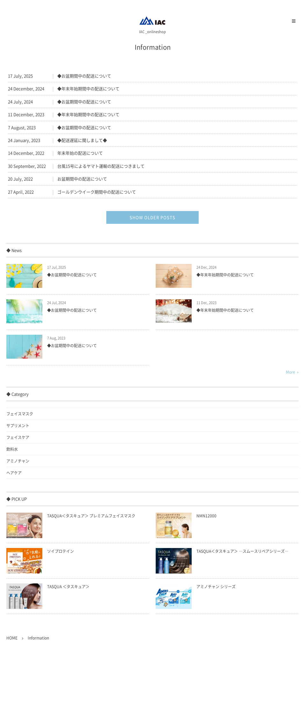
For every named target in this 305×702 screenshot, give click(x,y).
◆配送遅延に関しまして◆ (82, 140)
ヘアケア (14, 473)
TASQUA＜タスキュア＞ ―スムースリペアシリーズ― (242, 551)
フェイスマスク (19, 414)
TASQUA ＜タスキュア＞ (68, 586)
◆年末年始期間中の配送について (88, 88)
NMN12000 (206, 516)
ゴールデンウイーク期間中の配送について (96, 192)
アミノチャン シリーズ (216, 586)
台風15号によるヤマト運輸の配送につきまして (101, 166)
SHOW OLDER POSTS (152, 217)
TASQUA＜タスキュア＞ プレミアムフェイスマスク (91, 516)
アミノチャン (17, 461)
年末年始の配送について (80, 153)
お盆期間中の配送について (82, 179)
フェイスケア (17, 437)
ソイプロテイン (60, 551)
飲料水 (12, 449)
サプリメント (17, 425)
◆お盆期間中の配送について (84, 76)
